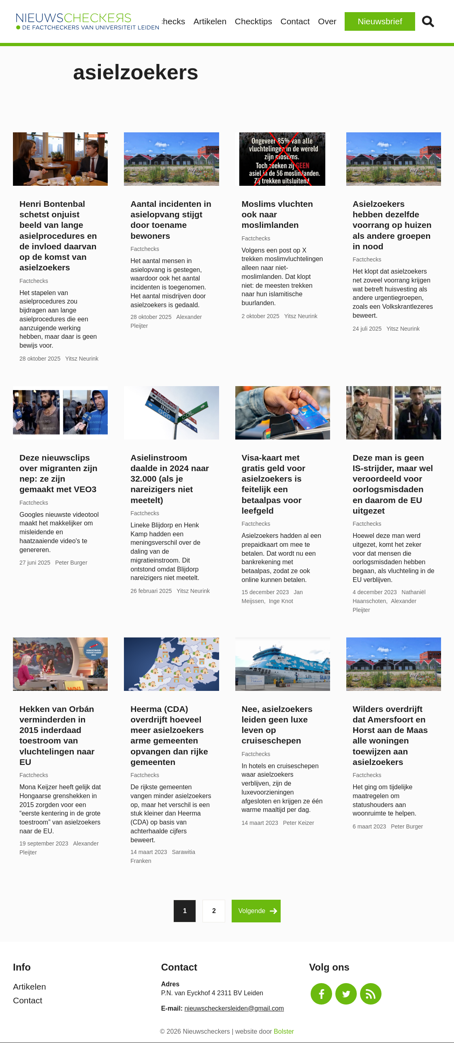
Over (327, 21)
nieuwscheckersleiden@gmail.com (234, 1008)
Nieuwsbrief (380, 21)
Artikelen (210, 21)
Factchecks (163, 21)
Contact (294, 21)
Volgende (257, 911)
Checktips (253, 21)
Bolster (284, 1031)
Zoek (428, 21)
